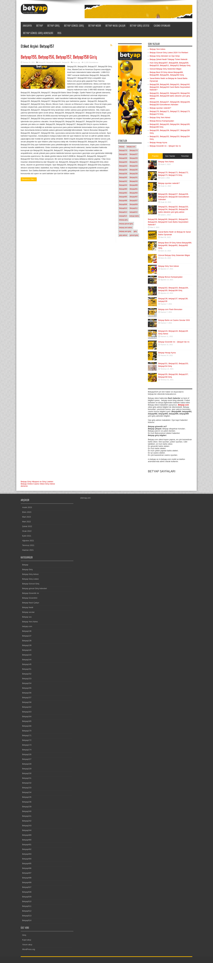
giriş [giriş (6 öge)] (135, 231)
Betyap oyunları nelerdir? (160, 108)
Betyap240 (26, 811)
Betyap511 (26, 906)
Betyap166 (26, 726)
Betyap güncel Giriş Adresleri (38, 33)
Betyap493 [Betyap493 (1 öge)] (134, 193)
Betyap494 (26, 859)
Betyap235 (26, 797)
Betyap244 (26, 830)
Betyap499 (26, 882)
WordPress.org (28, 949)
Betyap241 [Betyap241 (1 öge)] (134, 177)
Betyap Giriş (53, 25)
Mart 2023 (26, 517)
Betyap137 (26, 636)
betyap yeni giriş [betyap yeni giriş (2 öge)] (125, 231)
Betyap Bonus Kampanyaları (162, 121)
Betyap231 (26, 778)
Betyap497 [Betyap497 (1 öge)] (134, 197)
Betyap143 (26, 655)
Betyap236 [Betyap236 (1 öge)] (123, 173)
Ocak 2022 (27, 531)
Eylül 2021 (26, 536)
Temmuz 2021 (28, 545)
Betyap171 (26, 735)
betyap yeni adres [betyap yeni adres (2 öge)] (125, 227)
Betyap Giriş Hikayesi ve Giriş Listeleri (37, 481)
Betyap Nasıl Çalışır (115, 25)
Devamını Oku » (29, 179)
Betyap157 (57, 62)
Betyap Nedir (94, 25)
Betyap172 (26, 740)
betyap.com (27, 626)
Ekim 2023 (26, 512)
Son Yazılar (170, 156)
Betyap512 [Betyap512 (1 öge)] (123, 212)
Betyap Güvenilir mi (30, 593)
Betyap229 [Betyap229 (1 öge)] (134, 158)
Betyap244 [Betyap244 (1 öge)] (123, 185)
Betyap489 (26, 835)
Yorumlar (185, 156)
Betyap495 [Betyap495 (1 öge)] (123, 197)
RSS (59, 33)
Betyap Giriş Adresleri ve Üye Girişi (165, 56)
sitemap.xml (85, 498)
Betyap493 (26, 854)
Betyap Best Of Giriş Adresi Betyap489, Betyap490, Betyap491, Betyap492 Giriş (175, 245)
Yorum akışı (27, 944)
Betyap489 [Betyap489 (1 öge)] (134, 185)
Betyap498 (26, 878)
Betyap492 (26, 849)
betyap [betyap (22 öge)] (121, 146)
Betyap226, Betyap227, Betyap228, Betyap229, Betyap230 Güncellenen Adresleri (173, 197)
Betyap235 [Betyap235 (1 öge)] (134, 170)
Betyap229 (26, 769)
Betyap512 (26, 911)
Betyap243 (26, 825)
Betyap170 (26, 731)
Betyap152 (26, 674)
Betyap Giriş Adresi (30, 574)
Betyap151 (26, 669)
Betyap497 (26, 873)
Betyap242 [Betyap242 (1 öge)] (123, 181)
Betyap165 (26, 721)
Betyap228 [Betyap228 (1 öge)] (123, 158)
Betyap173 (26, 745)
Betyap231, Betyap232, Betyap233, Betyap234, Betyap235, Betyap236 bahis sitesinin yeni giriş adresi (170, 96)
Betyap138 (26, 640)
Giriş (24, 935)
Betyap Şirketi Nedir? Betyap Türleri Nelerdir (169, 59)
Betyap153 (26, 678)
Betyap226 (26, 754)
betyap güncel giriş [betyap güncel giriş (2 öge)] (126, 224)
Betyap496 (26, 868)
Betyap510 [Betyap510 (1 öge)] (123, 208)
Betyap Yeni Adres (157, 49)
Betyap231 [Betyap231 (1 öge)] (134, 162)
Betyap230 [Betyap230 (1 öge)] (123, 162)
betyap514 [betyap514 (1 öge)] (123, 216)
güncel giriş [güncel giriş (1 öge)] (134, 235)
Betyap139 (26, 645)
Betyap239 (26, 806)
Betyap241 (26, 816)
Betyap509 (26, 897)
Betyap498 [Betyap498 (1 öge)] (123, 200)
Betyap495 (26, 863)
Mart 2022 (26, 521)
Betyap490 (26, 840)
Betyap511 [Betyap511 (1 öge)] (134, 208)
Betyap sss (27, 617)
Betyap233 (26, 787)
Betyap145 (26, 664)
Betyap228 (26, 764)
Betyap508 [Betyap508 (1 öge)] (123, 204)
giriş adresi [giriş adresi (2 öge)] (123, 235)
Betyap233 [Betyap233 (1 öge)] (134, 166)
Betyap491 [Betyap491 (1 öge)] (134, 189)
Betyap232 (26, 783)
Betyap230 (26, 773)
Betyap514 (26, 920)
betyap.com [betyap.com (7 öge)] (131, 146)
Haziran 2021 (28, 550)
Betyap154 (26, 683)
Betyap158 (65, 62)
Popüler (155, 156)
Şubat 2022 (27, 526)
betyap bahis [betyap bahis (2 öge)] (134, 216)
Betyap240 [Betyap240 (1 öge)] (123, 177)
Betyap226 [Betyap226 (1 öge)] (123, 154)
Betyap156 (50, 62)
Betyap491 (26, 844)
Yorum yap (76, 62)
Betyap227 (26, 759)
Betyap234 (26, 792)
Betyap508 (26, 892)
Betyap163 (26, 712)
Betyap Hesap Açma (158, 142)
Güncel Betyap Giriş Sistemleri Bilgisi (165, 69)
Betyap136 (26, 631)
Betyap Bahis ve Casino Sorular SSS (174, 320)
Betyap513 (26, 916)
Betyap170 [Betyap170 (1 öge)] (123, 150)
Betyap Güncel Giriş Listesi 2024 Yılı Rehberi (169, 52)
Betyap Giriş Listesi (139, 25)
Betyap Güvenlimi (29, 598)
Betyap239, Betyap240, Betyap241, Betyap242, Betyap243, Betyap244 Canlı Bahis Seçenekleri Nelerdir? (170, 87)
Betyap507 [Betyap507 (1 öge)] (134, 200)
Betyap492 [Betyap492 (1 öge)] (123, 193)
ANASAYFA (27, 25)
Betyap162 (26, 707)
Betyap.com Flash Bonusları (170, 309)
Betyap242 (26, 821)
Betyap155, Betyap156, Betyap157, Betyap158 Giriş (59, 57)
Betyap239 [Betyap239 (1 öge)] (134, 173)
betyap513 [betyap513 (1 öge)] (133, 212)
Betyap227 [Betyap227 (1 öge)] (134, 154)
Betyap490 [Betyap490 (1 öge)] (123, 189)
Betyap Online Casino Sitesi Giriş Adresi (38, 484)
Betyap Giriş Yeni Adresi (160, 117)
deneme (24, 486)
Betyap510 (26, 901)
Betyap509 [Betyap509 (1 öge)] (134, 204)
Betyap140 (26, 650)
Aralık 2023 (27, 507)
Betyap (39, 25)
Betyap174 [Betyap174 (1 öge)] (134, 150)
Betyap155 (42, 62)
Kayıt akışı (26, 940)
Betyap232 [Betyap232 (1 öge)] (123, 166)
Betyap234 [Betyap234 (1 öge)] (123, 170)
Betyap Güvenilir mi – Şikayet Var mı (165, 146)
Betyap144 (26, 659)
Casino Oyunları (162, 25)
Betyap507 (26, 887)
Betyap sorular (28, 612)
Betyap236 (26, 802)
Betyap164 (26, 716)
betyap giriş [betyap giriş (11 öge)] (123, 220)
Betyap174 (26, 750)
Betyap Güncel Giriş (74, 25)
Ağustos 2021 (28, 540)
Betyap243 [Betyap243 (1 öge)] (134, 181)
